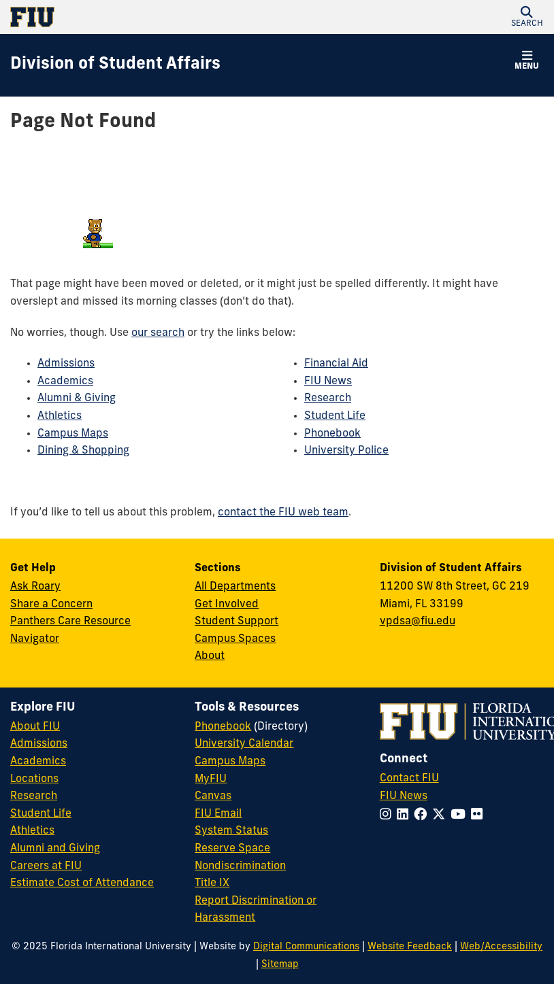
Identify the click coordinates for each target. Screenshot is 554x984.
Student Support (236, 621)
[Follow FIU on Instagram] (388, 816)
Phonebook (332, 433)
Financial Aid (336, 363)
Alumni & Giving (76, 398)
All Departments (235, 586)
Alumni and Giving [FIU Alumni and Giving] (55, 848)
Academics (65, 381)
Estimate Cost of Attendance (82, 883)
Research (327, 398)
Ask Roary (35, 586)
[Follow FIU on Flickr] (479, 816)
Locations (34, 779)
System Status (231, 831)
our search (157, 333)
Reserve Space (232, 848)
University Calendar (244, 744)
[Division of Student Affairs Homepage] (115, 65)
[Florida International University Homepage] (143, 17)
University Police (346, 450)
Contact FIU (409, 778)
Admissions (66, 363)
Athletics (59, 416)
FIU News (328, 381)
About (210, 656)
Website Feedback (410, 947)
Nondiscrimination (240, 866)
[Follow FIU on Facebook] (423, 816)
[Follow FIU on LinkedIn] (405, 816)
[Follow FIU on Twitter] (441, 816)
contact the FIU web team (283, 512)
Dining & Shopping (83, 450)
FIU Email (218, 814)
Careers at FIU (46, 866)
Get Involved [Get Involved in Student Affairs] (227, 604)
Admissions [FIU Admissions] (38, 744)
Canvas (213, 796)
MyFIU (211, 779)
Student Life (334, 416)
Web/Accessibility (501, 947)
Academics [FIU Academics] (38, 761)
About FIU (35, 727)
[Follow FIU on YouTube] (461, 816)
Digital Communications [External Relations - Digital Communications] (306, 947)
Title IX (212, 883)
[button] (527, 17)
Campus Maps (72, 433)
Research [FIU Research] (33, 796)
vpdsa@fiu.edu (417, 621)
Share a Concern (51, 604)
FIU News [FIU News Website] (403, 796)
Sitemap (280, 965)
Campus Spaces (235, 639)
